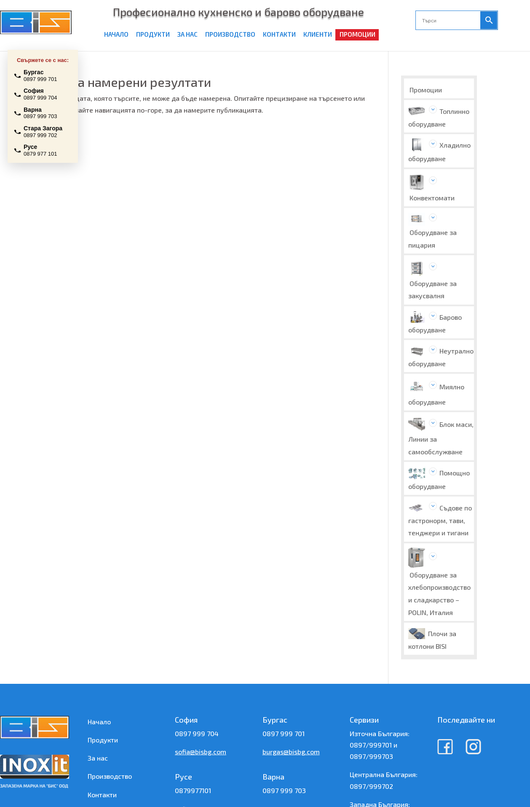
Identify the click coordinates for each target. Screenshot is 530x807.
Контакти (102, 795)
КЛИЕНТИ (317, 34)
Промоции (426, 90)
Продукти (103, 740)
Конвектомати (432, 198)
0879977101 (193, 790)
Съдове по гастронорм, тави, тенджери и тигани (440, 520)
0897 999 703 (284, 790)
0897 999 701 (283, 733)
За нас (98, 758)
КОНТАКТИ (279, 34)
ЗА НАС (187, 34)
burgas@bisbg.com (291, 752)
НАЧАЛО (116, 34)
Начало (99, 722)
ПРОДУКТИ (153, 34)
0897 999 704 (197, 733)
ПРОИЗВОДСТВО (230, 34)
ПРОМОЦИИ (357, 34)
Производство (110, 776)
